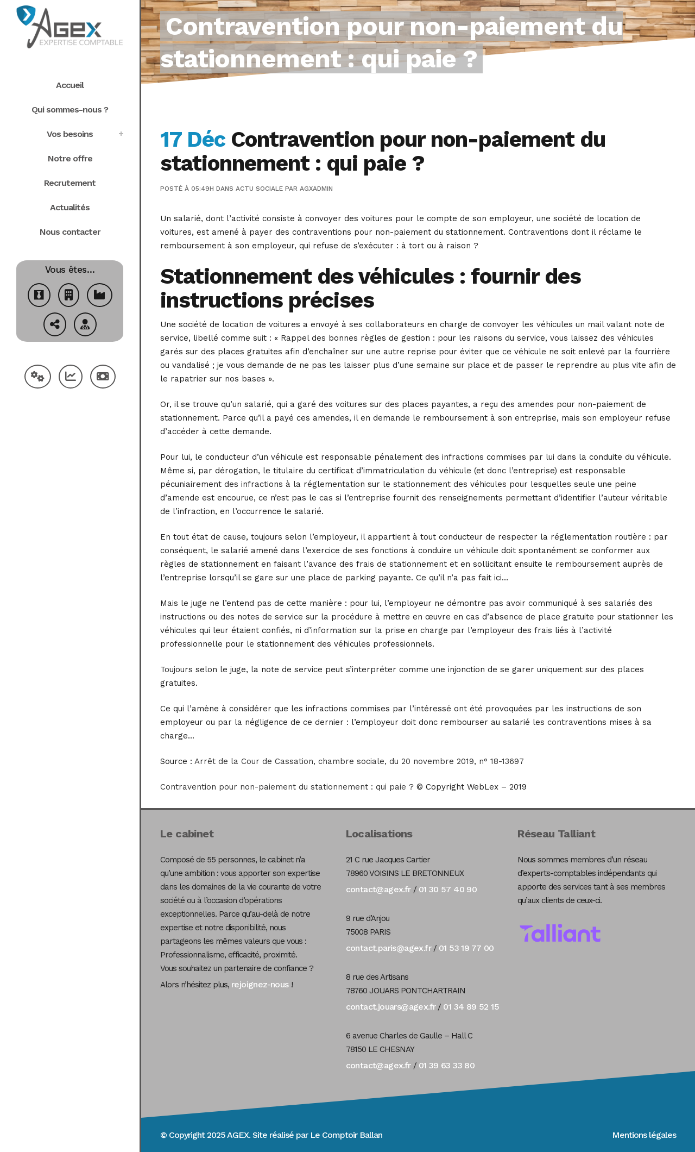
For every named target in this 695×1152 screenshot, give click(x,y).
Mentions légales (644, 1135)
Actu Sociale (259, 188)
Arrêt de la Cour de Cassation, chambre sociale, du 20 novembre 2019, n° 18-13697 (359, 761)
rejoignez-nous (260, 984)
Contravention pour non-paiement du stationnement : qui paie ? (287, 787)
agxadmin (316, 188)
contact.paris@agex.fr (388, 948)
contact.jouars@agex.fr (391, 1006)
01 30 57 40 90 (448, 889)
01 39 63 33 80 (447, 1065)
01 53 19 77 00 (466, 948)
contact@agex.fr (378, 889)
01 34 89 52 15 (471, 1006)
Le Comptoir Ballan (346, 1135)
